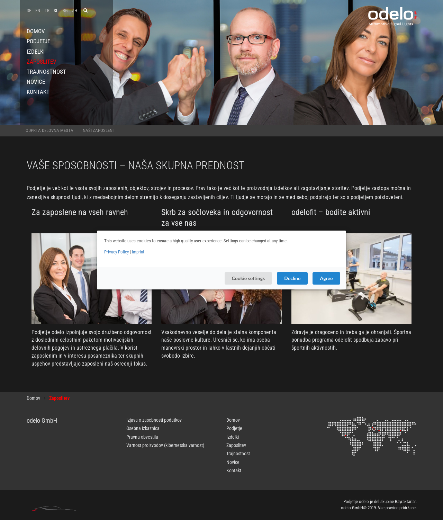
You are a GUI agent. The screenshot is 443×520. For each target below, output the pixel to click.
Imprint (138, 251)
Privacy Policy (116, 251)
